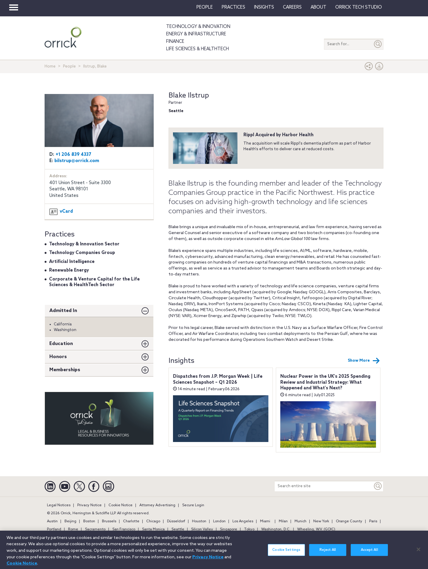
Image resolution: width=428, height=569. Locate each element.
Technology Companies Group (82, 252)
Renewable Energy (69, 270)
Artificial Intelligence (72, 261)
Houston (199, 521)
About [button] (318, 7)
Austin (52, 521)
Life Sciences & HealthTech (197, 49)
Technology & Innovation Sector (84, 244)
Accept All (369, 554)
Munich (300, 521)
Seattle (177, 529)
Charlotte (131, 521)
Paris (373, 521)
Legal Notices (58, 505)
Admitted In (63, 311)
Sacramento (95, 529)
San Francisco (123, 529)
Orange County (349, 521)
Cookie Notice (120, 505)
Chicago (153, 521)
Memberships (64, 370)
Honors (58, 357)
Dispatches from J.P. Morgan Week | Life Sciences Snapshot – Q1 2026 (217, 379)
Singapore (228, 529)
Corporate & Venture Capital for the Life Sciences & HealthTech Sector (94, 282)
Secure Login (193, 505)
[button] (369, 68)
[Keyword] (378, 486)
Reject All (328, 554)
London (219, 521)
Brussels (109, 521)
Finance (175, 41)
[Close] (418, 552)
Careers (292, 7)
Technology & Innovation (198, 26)
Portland (54, 529)
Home (50, 66)
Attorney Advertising (157, 505)
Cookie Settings (286, 554)
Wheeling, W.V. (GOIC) (316, 529)
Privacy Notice (89, 505)
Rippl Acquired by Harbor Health (278, 135)
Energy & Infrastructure (196, 34)
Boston (89, 521)
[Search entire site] (323, 486)
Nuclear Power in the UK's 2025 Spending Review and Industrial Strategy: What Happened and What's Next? (325, 382)
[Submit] (378, 44)
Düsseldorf (176, 521)
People (204, 7)
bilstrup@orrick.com (76, 161)
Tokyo (249, 529)
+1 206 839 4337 (73, 154)
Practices (233, 7)
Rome (73, 529)
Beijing (70, 521)
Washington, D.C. (275, 529)
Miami (265, 521)
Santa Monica (153, 529)
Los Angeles (242, 521)
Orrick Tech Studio (358, 7)
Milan (283, 521)
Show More (364, 361)
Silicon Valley (202, 529)
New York (321, 521)
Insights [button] (264, 7)
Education (61, 344)
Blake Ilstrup (189, 95)
